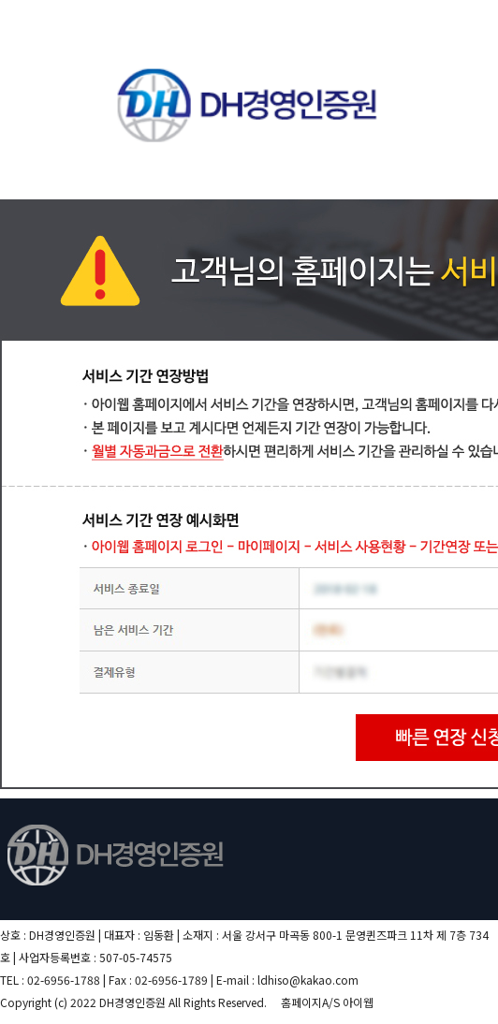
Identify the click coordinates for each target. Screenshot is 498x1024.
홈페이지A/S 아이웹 (327, 1002)
